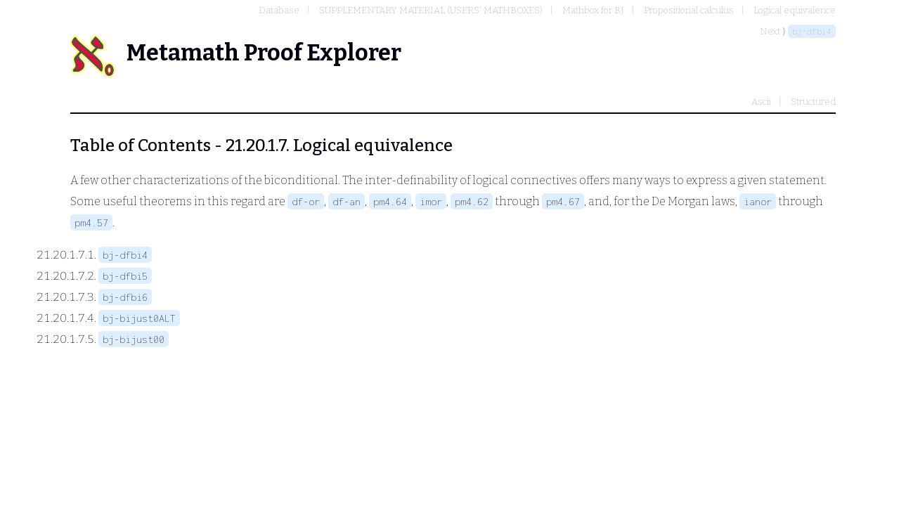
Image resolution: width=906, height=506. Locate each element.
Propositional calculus (689, 10)
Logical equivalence (794, 10)
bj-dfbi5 (125, 276)
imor (431, 201)
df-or (306, 201)
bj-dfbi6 (125, 297)
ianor (758, 201)
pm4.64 (390, 201)
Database (279, 10)
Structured (813, 101)
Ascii (761, 101)
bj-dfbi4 (811, 31)
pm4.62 (471, 201)
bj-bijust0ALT (139, 318)
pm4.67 (563, 201)
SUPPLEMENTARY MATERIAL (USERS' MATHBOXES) (431, 10)
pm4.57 (91, 222)
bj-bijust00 (133, 339)
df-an (346, 201)
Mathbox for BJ (593, 10)
